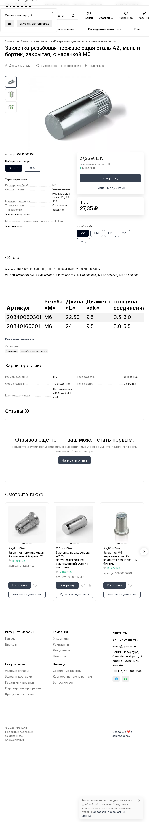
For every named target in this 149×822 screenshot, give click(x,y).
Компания (60, 632)
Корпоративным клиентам (72, 676)
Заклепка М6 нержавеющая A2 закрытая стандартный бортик (120, 558)
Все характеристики (18, 214)
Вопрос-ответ (63, 682)
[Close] (139, 800)
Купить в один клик (110, 188)
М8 (124, 233)
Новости (59, 656)
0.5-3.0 (14, 168)
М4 (96, 233)
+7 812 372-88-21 (124, 640)
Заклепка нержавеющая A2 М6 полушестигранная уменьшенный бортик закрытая (73, 560)
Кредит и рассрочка (20, 694)
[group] (79, 114)
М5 (110, 233)
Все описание (14, 226)
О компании (61, 638)
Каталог (11, 638)
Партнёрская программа (23, 688)
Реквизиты (61, 644)
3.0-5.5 (32, 168)
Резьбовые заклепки (34, 351)
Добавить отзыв (19, 65)
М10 (83, 242)
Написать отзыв (74, 460)
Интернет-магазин (19, 632)
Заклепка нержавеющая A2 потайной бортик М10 (26, 554)
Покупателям (15, 664)
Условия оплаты (17, 671)
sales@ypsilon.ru (124, 646)
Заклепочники (65, 29)
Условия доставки (18, 676)
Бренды (11, 644)
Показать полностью (20, 339)
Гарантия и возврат (19, 682)
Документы (61, 650)
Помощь (59, 664)
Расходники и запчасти (103, 29)
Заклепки (12, 351)
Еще (137, 29)
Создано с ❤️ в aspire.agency (122, 734)
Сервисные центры (67, 671)
